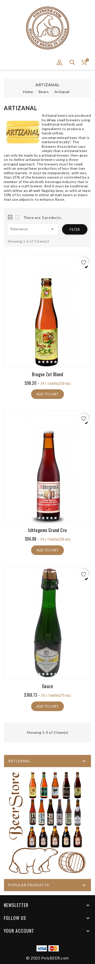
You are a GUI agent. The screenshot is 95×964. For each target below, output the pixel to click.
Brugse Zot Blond (47, 374)
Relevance (32, 229)
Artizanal (19, 761)
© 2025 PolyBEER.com (47, 957)
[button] (59, 62)
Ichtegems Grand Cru (47, 530)
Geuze (47, 686)
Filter (75, 229)
